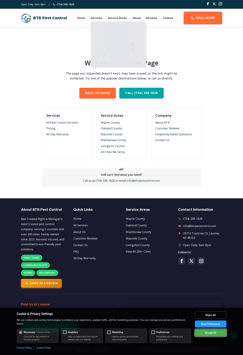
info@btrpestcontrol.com (143, 181)
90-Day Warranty (57, 134)
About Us (79, 232)
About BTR (162, 122)
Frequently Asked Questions (173, 134)
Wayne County (110, 122)
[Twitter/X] (214, 4)
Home (81, 18)
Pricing (50, 128)
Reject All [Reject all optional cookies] (210, 315)
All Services (80, 225)
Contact (168, 18)
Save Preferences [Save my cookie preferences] (210, 324)
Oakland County (111, 128)
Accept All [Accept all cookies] (210, 332)
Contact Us (162, 140)
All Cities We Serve (113, 152)
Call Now (203, 18)
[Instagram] (220, 4)
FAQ (76, 251)
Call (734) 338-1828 (141, 93)
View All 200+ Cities (138, 251)
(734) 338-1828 (63, 4)
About (136, 18)
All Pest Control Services (62, 122)
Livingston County (113, 146)
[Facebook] (208, 4)
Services (96, 18)
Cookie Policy (43, 347)
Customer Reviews (167, 128)
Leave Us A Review (41, 283)
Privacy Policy (24, 347)
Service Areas (117, 18)
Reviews (151, 18)
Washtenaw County (113, 140)
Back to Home (97, 93)
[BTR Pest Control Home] (44, 18)
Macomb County (111, 134)
